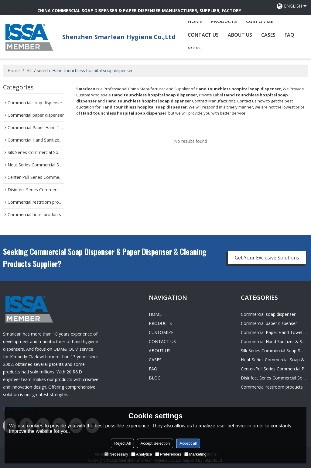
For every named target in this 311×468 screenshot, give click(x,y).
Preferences (168, 454)
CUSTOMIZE (259, 21)
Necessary (116, 454)
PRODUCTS (224, 21)
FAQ (289, 35)
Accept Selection (155, 443)
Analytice (141, 454)
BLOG (155, 378)
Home (14, 70)
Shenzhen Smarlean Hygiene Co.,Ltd (119, 37)
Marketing (195, 454)
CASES (268, 35)
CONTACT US (203, 35)
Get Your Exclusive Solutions (267, 257)
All (29, 70)
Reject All (122, 443)
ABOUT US (240, 35)
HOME (195, 21)
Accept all (188, 443)
